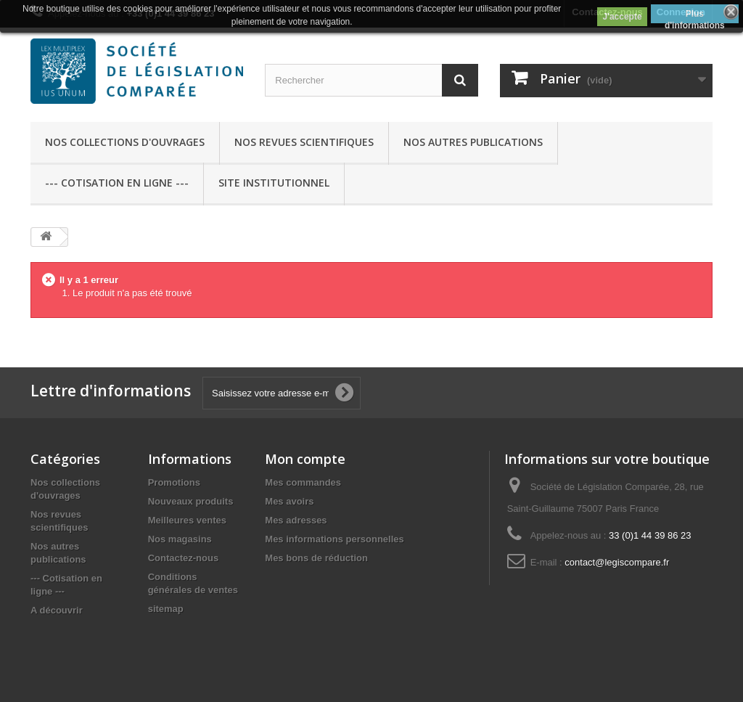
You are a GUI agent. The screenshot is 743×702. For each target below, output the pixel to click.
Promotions (174, 482)
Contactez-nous (183, 557)
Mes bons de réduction (316, 557)
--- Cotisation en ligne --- (117, 182)
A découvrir (56, 610)
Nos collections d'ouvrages (125, 142)
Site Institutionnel (273, 182)
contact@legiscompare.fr (617, 562)
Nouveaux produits (191, 501)
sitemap (166, 608)
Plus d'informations (695, 16)
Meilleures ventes (187, 520)
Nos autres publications (473, 142)
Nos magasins (180, 539)
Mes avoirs (289, 501)
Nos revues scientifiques (304, 142)
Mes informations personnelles (334, 539)
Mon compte (305, 459)
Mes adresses (296, 520)
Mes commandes (303, 482)
